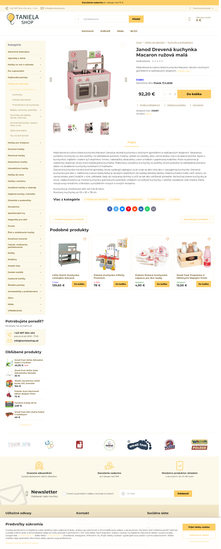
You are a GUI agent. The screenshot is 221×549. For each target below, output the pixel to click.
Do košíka (194, 94)
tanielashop (25, 424)
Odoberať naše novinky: (44, 496)
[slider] (157, 61)
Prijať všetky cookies (199, 527)
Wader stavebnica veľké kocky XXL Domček (27, 382)
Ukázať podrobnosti (199, 541)
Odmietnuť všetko (199, 535)
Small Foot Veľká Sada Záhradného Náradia (26, 371)
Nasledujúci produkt (197, 219)
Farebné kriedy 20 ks (25, 403)
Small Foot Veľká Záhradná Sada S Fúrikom (29, 361)
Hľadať (136, 19)
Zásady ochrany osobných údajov (22, 543)
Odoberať (183, 493)
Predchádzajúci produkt (68, 219)
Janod (148, 113)
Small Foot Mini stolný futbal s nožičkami (29, 413)
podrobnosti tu (26, 535)
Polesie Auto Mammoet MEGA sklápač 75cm (27, 392)
